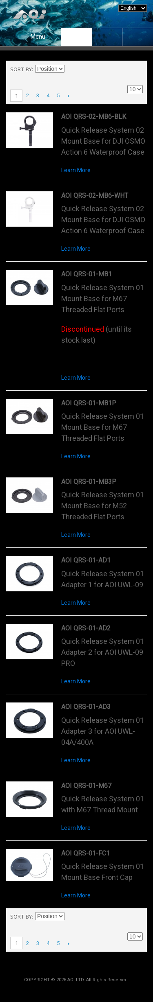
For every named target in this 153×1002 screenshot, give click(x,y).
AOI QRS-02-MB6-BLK (93, 116)
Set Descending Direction (72, 69)
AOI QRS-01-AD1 (86, 560)
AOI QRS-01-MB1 (86, 274)
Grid (122, 69)
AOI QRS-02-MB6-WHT (94, 195)
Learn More (76, 170)
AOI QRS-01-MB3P (88, 482)
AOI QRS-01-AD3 (86, 707)
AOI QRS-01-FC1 (85, 853)
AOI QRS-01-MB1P (88, 403)
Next (68, 96)
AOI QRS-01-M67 (86, 786)
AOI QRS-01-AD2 (86, 628)
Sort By (21, 69)
